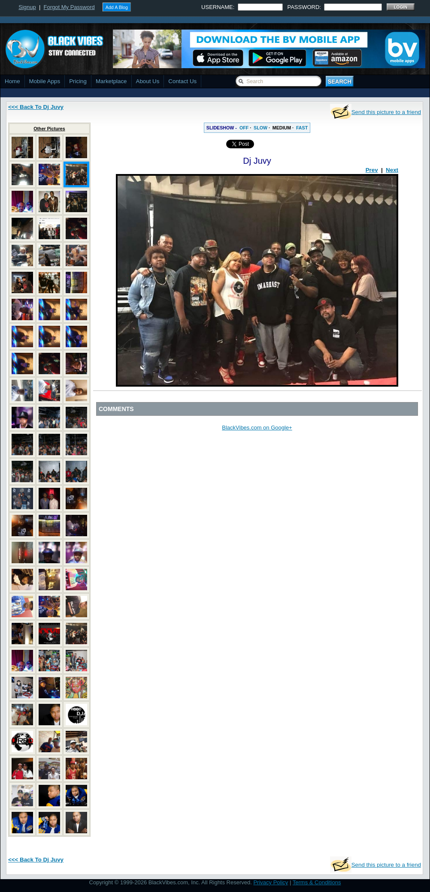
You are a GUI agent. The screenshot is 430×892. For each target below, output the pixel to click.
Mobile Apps (45, 81)
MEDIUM (282, 127)
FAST (302, 127)
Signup (27, 7)
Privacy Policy (270, 882)
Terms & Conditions (317, 882)
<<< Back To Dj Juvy (36, 107)
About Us (148, 81)
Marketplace (111, 81)
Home (12, 81)
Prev (372, 170)
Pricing (78, 81)
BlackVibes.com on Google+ (257, 427)
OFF (243, 127)
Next (392, 170)
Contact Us (182, 81)
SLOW (260, 127)
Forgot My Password (69, 7)
